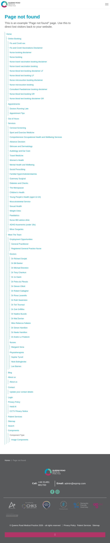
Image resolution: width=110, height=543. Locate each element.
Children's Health (17, 192)
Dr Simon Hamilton (19, 328)
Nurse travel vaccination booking (24, 66)
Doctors (13, 254)
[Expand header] (107, 4)
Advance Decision (17, 142)
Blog (10, 373)
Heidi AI (13, 407)
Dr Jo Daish (16, 277)
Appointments (14, 104)
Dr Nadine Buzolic (19, 314)
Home (9, 34)
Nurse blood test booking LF (22, 75)
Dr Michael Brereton (19, 268)
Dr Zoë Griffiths (17, 309)
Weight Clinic (15, 211)
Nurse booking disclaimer (20, 52)
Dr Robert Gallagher (20, 291)
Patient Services (15, 417)
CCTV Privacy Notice (19, 411)
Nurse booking (16, 57)
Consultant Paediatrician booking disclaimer (28, 89)
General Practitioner (19, 244)
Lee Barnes (16, 366)
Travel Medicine (16, 155)
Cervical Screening (18, 128)
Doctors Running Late (19, 109)
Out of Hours (13, 119)
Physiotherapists (17, 352)
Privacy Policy (14, 402)
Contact (11, 387)
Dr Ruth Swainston (19, 300)
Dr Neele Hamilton (19, 332)
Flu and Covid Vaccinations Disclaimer (26, 48)
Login (10, 397)
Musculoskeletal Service (20, 202)
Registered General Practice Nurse (26, 249)
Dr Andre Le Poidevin (20, 337)
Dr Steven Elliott (18, 286)
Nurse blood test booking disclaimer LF (26, 71)
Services (11, 123)
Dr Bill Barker (17, 263)
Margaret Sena (17, 347)
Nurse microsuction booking (22, 85)
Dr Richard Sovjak (19, 259)
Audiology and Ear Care (20, 151)
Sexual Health (16, 206)
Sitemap (11, 421)
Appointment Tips (17, 113)
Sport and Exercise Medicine (22, 132)
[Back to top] (55, 534)
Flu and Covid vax (17, 43)
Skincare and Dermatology (21, 146)
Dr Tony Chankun (18, 272)
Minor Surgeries (16, 229)
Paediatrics (14, 215)
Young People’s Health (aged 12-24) (25, 197)
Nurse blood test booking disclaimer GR (27, 99)
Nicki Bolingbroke (18, 362)
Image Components (19, 440)
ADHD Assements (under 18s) (23, 225)
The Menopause (17, 188)
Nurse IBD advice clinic (20, 220)
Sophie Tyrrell (17, 357)
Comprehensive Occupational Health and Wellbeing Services (36, 137)
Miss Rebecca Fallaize (21, 323)
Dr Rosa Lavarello (19, 295)
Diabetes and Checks (19, 183)
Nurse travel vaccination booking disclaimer (28, 62)
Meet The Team (14, 235)
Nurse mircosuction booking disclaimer (26, 80)
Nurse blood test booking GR (22, 94)
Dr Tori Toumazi (18, 305)
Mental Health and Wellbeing (22, 165)
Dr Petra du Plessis (19, 282)
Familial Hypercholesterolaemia (23, 174)
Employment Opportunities (21, 239)
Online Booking (14, 39)
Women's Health (17, 160)
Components (13, 430)
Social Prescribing (17, 169)
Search (11, 426)
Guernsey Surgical (18, 179)
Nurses (13, 342)
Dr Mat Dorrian (17, 318)
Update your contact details (21, 392)
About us (12, 377)
